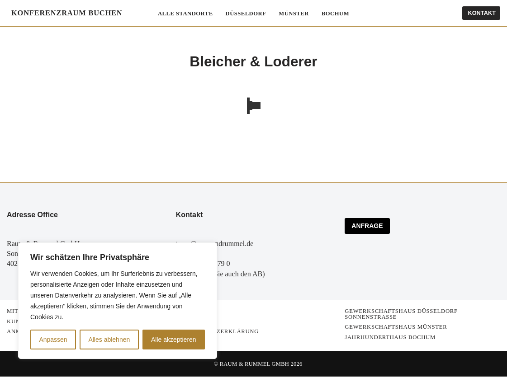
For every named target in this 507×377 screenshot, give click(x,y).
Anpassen (53, 339)
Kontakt (482, 12)
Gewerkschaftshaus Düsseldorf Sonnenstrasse (401, 314)
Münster (294, 13)
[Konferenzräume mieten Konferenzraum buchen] (64, 13)
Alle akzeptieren (173, 339)
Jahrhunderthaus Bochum (390, 338)
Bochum (336, 13)
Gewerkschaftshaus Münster (396, 327)
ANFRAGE (367, 226)
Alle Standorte (185, 13)
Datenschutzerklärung (217, 332)
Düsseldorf (245, 13)
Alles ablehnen (109, 339)
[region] (117, 300)
